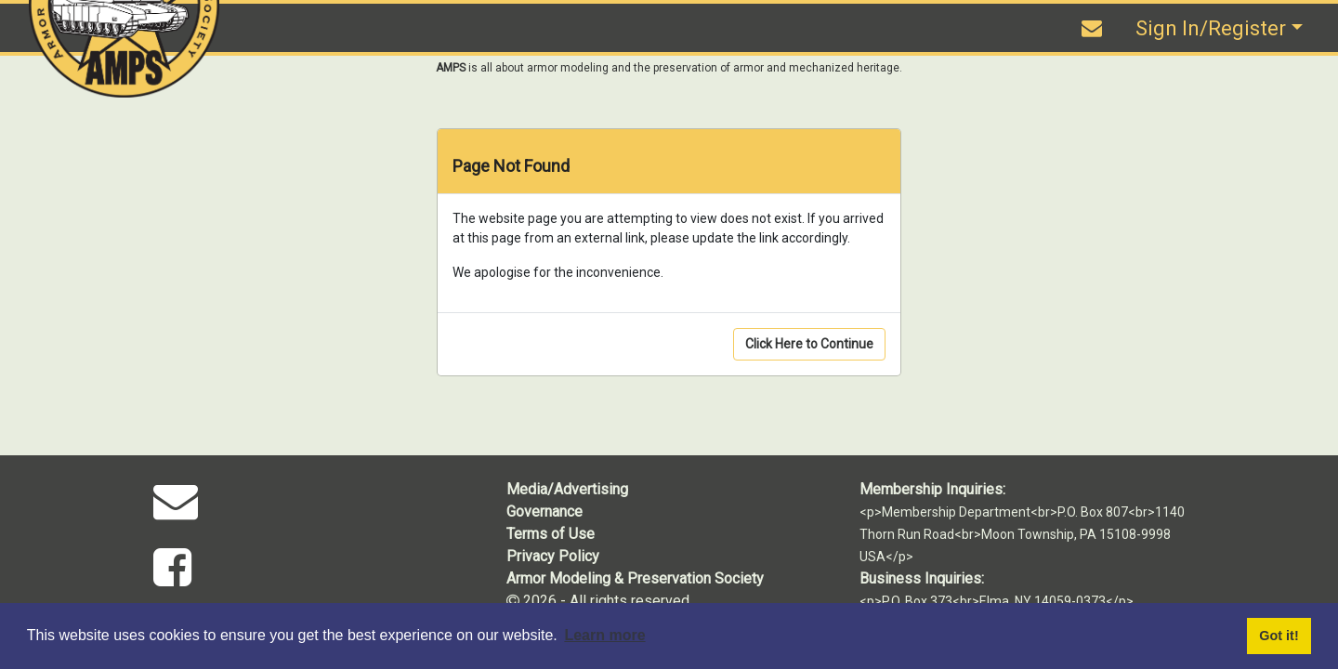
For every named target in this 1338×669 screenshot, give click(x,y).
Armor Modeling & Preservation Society (635, 578)
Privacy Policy (552, 556)
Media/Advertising (567, 489)
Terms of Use (550, 534)
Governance (544, 511)
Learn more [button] (604, 635)
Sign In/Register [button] (1210, 28)
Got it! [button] (1278, 635)
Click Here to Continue (809, 343)
